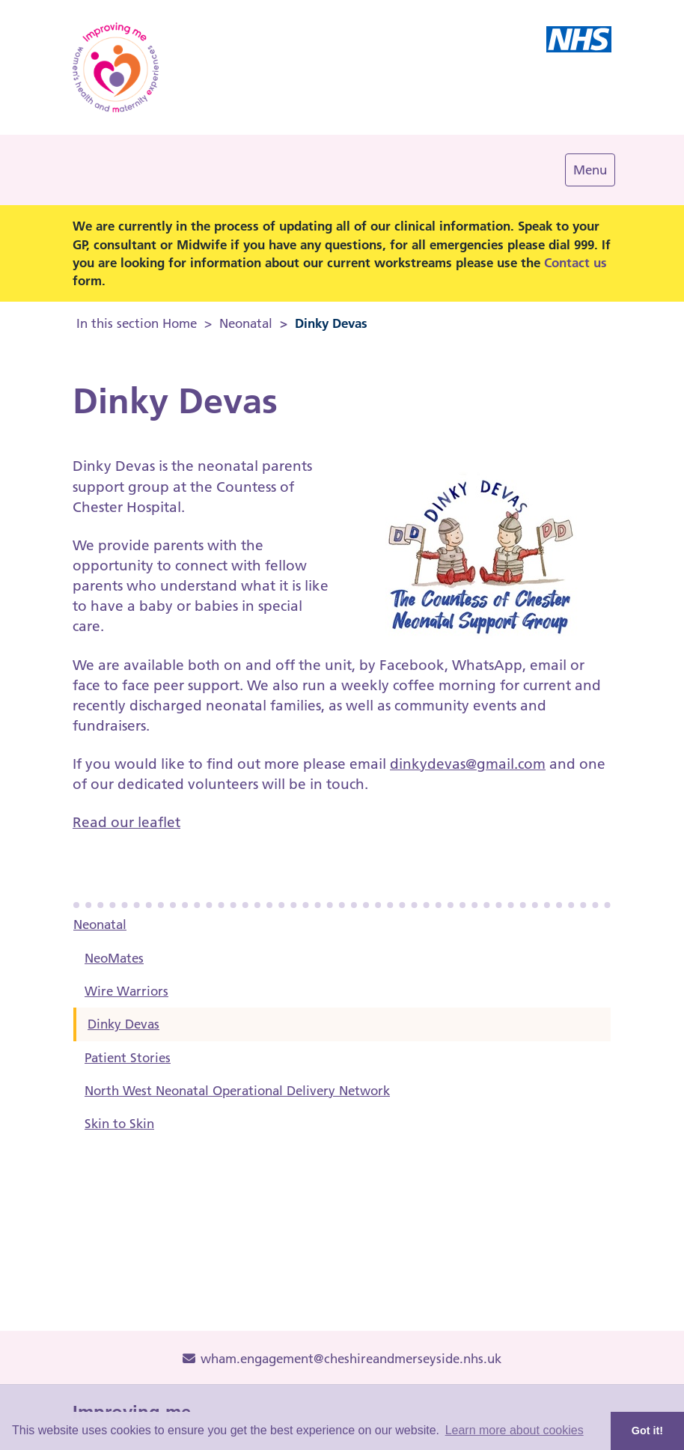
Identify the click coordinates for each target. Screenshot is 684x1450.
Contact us (575, 262)
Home (179, 323)
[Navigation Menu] (590, 169)
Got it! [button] (647, 1431)
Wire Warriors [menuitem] (126, 991)
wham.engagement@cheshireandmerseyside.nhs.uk (342, 1358)
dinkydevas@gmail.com (468, 764)
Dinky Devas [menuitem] (123, 1024)
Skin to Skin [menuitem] (119, 1123)
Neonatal (245, 323)
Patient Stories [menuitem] (128, 1057)
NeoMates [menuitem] (114, 958)
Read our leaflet (126, 822)
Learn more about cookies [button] (514, 1430)
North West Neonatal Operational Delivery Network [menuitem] (237, 1090)
